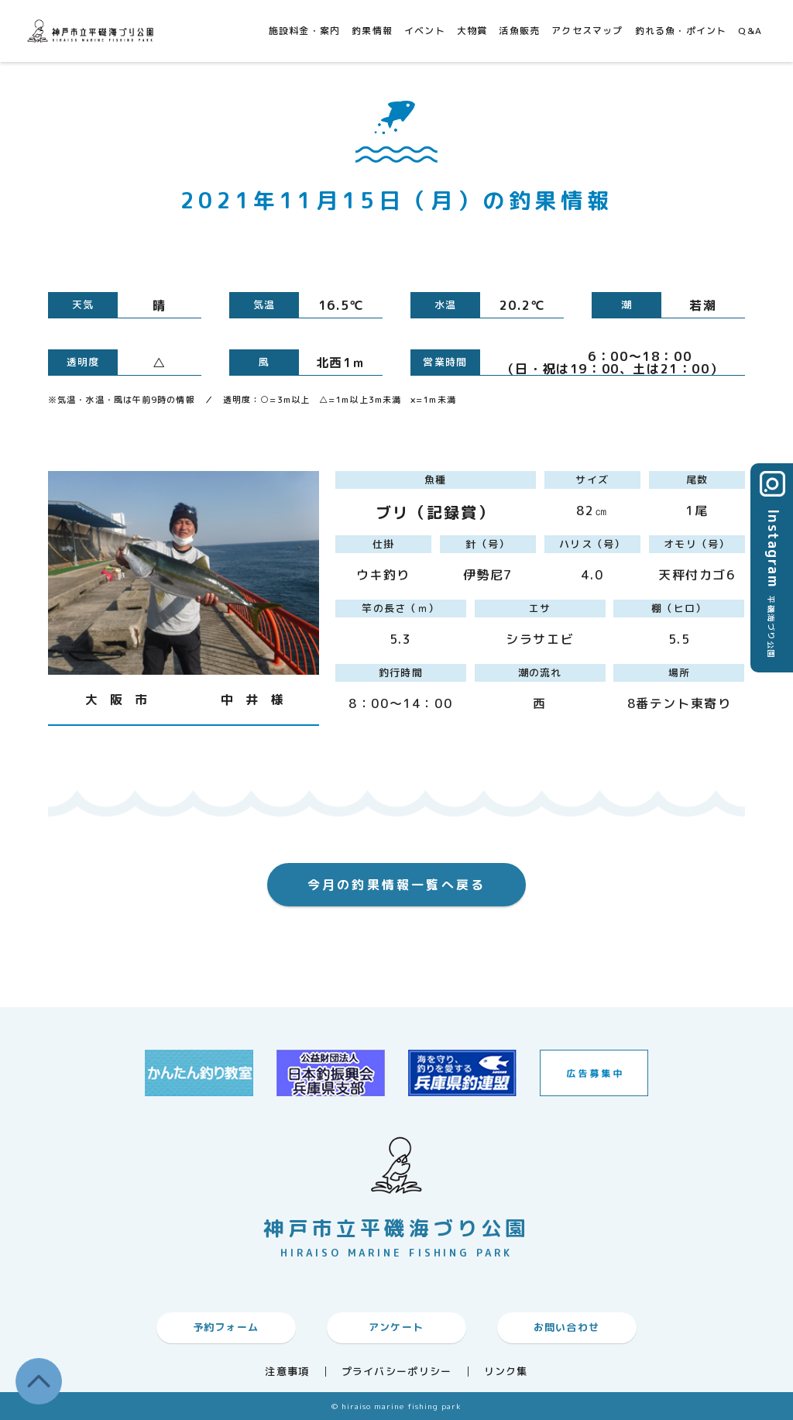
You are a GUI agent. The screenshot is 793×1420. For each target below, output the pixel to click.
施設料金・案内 (304, 30)
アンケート (396, 1327)
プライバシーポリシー (397, 1372)
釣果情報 (372, 30)
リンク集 (506, 1372)
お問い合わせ (567, 1327)
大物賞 (472, 30)
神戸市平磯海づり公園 (92, 30)
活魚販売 (519, 30)
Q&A (750, 30)
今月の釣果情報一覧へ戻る (396, 884)
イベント (424, 30)
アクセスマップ (587, 30)
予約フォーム (226, 1327)
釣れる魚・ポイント (681, 30)
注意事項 (287, 1372)
